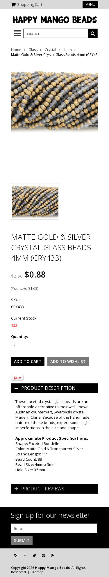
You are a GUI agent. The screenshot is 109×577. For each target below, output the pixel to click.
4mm (67, 49)
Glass (32, 49)
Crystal (50, 49)
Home (16, 49)
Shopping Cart (29, 4)
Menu (90, 4)
